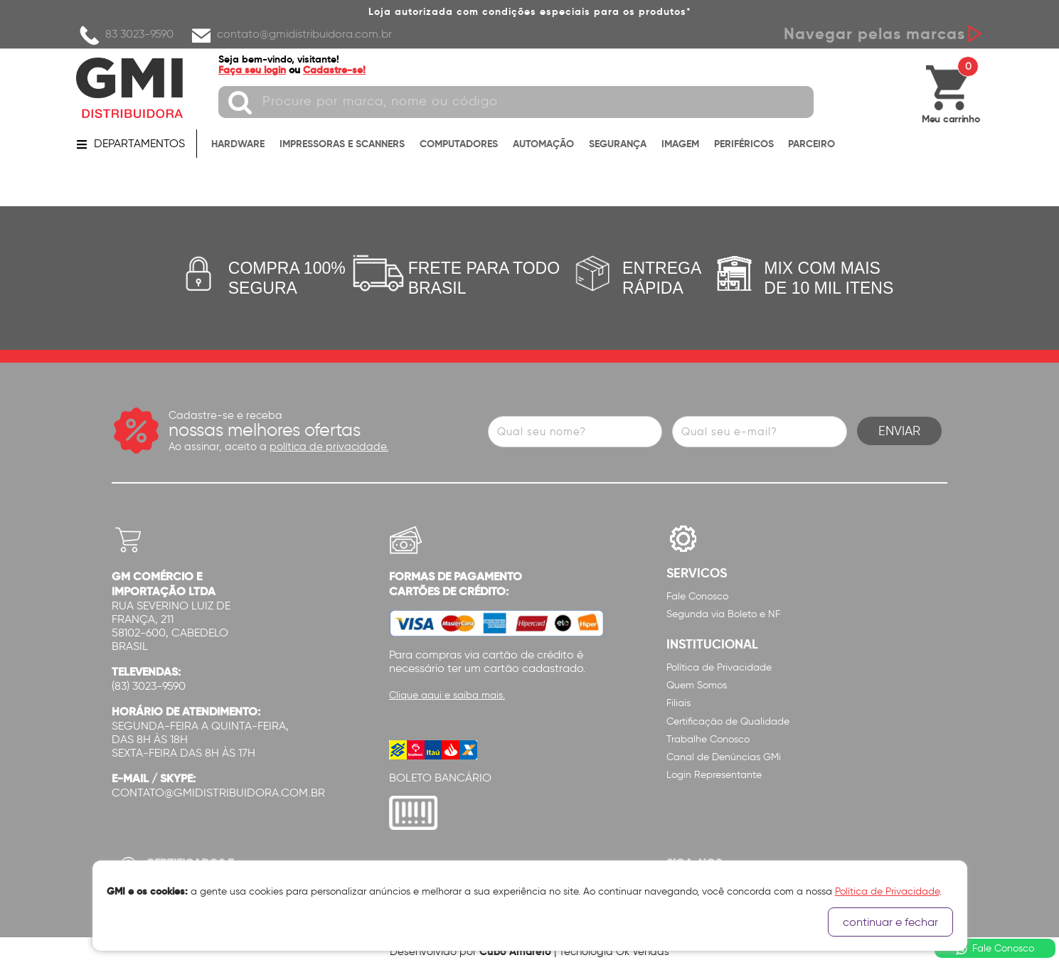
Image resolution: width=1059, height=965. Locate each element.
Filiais (678, 703)
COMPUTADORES (459, 143)
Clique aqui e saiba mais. (447, 695)
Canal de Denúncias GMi (723, 757)
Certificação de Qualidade (727, 721)
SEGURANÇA (617, 143)
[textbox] (516, 102)
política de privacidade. (329, 446)
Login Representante (714, 775)
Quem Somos (696, 685)
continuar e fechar (890, 922)
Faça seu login (252, 69)
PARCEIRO (811, 143)
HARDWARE (238, 143)
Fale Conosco (697, 596)
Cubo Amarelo (515, 951)
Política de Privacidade (719, 667)
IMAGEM (680, 143)
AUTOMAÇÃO (543, 143)
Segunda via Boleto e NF (723, 614)
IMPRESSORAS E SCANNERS (342, 143)
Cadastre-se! (334, 69)
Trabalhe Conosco (708, 739)
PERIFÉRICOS (744, 143)
